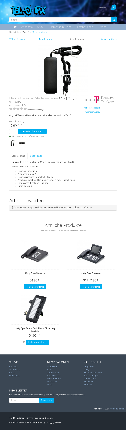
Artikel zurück (45, 39)
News (49, 384)
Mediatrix (88, 381)
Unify (41, 26)
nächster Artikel (108, 39)
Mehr (104, 26)
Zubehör (88, 384)
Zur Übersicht (19, 39)
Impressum (52, 366)
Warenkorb (14, 369)
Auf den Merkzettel (92, 108)
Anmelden (103, 7)
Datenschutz (53, 372)
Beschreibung (18, 156)
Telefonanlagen (85, 26)
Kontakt (13, 366)
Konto (12, 372)
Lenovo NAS (90, 378)
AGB (49, 369)
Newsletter (52, 381)
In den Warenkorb (32, 131)
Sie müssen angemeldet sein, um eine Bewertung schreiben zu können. (53, 207)
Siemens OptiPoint (60, 26)
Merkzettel (14, 375)
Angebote (27, 26)
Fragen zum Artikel (92, 112)
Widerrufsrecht (54, 378)
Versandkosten (54, 375)
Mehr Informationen (35, 287)
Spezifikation (36, 156)
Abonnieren (46, 400)
